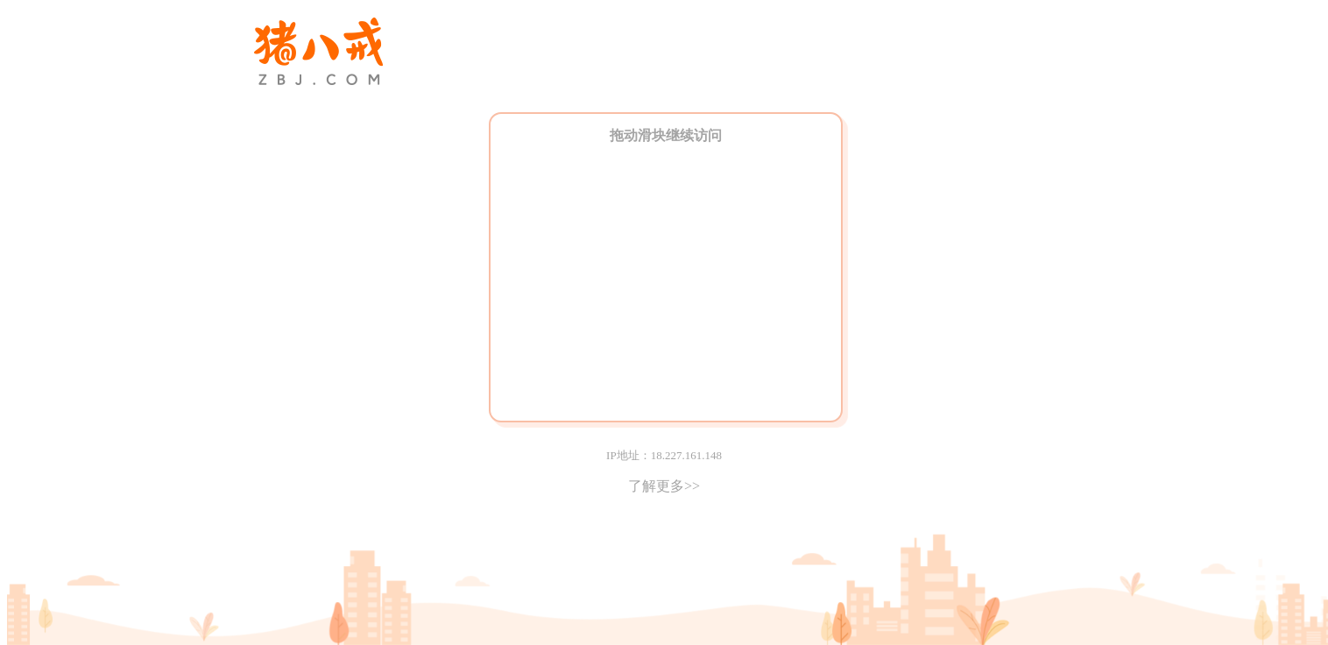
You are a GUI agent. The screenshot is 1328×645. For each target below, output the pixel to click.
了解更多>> (664, 485)
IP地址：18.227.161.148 (664, 455)
